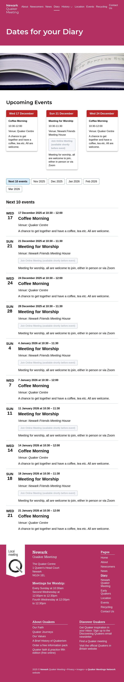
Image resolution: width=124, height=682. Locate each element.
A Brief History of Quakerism (49, 640)
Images (80, 669)
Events (90, 6)
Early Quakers (106, 592)
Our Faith (38, 627)
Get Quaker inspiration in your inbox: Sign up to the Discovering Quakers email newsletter (95, 632)
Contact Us (113, 7)
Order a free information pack (50, 645)
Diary (57, 6)
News (48, 6)
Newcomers (37, 6)
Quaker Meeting (12, 9)
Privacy (70, 669)
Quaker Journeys (42, 631)
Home (104, 557)
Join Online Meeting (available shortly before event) (61, 144)
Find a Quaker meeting (93, 641)
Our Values (39, 636)
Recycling (101, 6)
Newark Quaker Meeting (105, 583)
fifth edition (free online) (48, 651)
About (24, 6)
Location (79, 6)
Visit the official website (95, 647)
